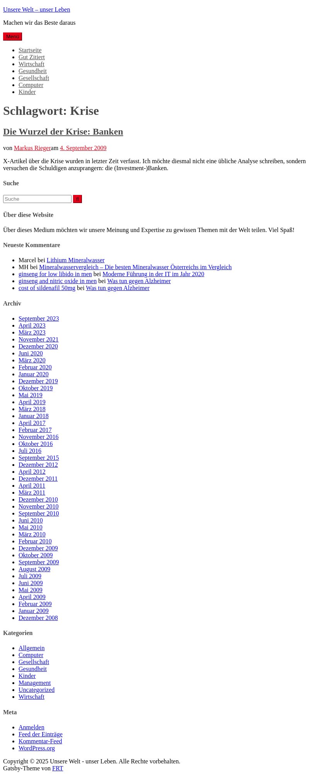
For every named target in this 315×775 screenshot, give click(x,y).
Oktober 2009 (36, 555)
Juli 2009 (30, 576)
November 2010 (39, 506)
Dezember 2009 (38, 548)
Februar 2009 (35, 604)
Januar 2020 (34, 374)
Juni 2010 (31, 520)
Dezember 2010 (38, 499)
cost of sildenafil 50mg (47, 288)
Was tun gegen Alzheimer (138, 281)
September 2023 (39, 318)
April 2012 (32, 471)
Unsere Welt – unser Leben (36, 9)
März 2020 (32, 360)
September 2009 (39, 562)
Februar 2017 (35, 430)
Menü (12, 36)
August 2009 (34, 569)
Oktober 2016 (36, 443)
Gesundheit (33, 71)
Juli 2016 (30, 450)
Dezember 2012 (38, 464)
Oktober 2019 (36, 388)
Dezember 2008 (38, 618)
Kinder (27, 92)
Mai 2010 (31, 527)
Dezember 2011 (38, 478)
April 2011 (32, 485)
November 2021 (39, 339)
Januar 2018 (34, 416)
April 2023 (32, 325)
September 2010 (39, 513)
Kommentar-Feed (40, 741)
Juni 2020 (31, 353)
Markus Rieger (32, 148)
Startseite (30, 50)
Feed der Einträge (41, 734)
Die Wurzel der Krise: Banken (63, 131)
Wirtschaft (31, 64)
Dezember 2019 (38, 381)
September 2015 (39, 457)
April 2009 (32, 597)
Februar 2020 (35, 367)
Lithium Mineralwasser (76, 260)
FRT (57, 768)
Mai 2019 (31, 395)
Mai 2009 (31, 590)
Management (35, 682)
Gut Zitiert (32, 57)
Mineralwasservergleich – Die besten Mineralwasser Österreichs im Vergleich (135, 267)
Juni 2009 (31, 583)
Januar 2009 (34, 611)
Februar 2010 (35, 541)
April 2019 (32, 402)
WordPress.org (37, 748)
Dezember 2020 (38, 346)
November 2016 (39, 437)
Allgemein (32, 648)
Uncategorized (36, 689)
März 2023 (32, 332)
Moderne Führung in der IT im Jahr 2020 (153, 274)
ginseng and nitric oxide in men (58, 281)
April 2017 (32, 423)
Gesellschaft (34, 78)
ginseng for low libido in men (55, 274)
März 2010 (32, 534)
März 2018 (32, 409)
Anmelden (31, 727)
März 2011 (32, 492)
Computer (31, 85)
